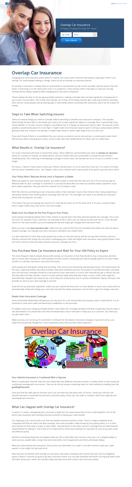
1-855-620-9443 (121, 4)
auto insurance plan (39, 228)
